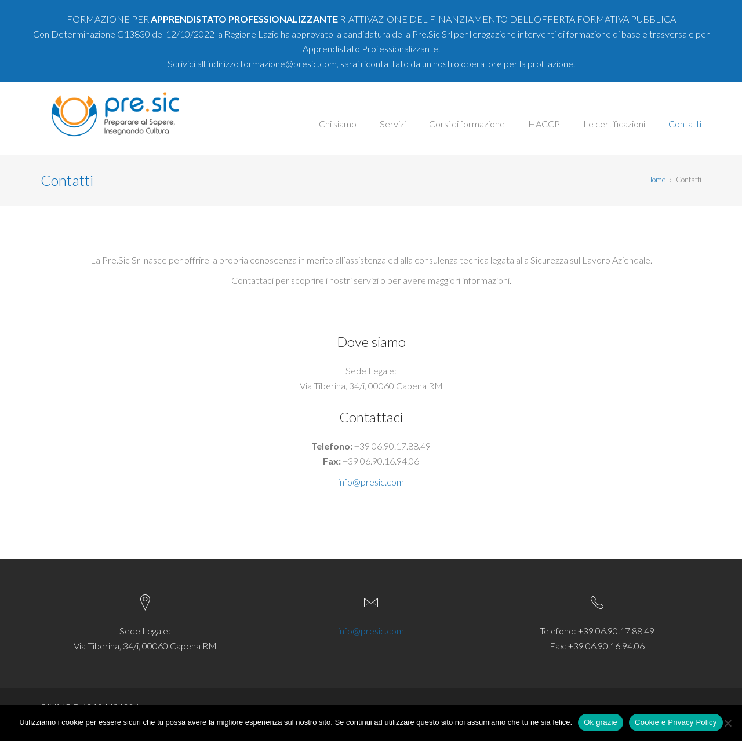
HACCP (544, 123)
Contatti (684, 123)
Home (656, 179)
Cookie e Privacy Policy (676, 722)
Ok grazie (600, 722)
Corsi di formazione (467, 123)
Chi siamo (338, 123)
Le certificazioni (614, 123)
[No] (727, 723)
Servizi (393, 123)
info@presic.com (371, 481)
